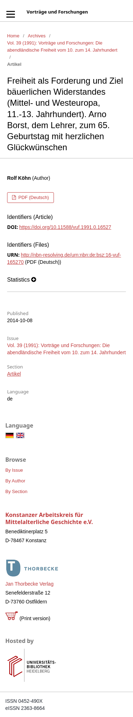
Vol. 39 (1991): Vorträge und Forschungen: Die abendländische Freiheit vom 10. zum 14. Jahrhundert (62, 46)
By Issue (14, 470)
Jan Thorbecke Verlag (29, 584)
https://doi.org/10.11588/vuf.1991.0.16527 (65, 227)
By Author (15, 480)
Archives (37, 35)
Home (13, 35)
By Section (16, 491)
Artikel (14, 374)
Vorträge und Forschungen (57, 12)
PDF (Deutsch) (33, 197)
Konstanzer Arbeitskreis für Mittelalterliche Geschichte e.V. (49, 518)
